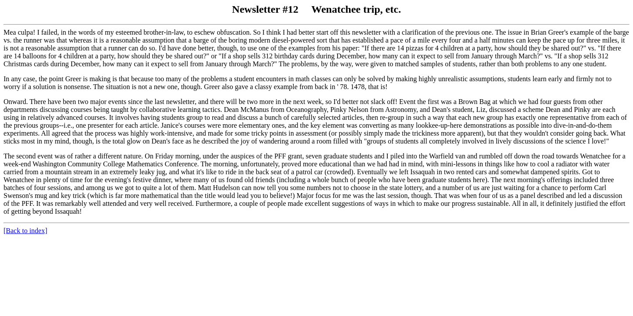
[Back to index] (25, 230)
